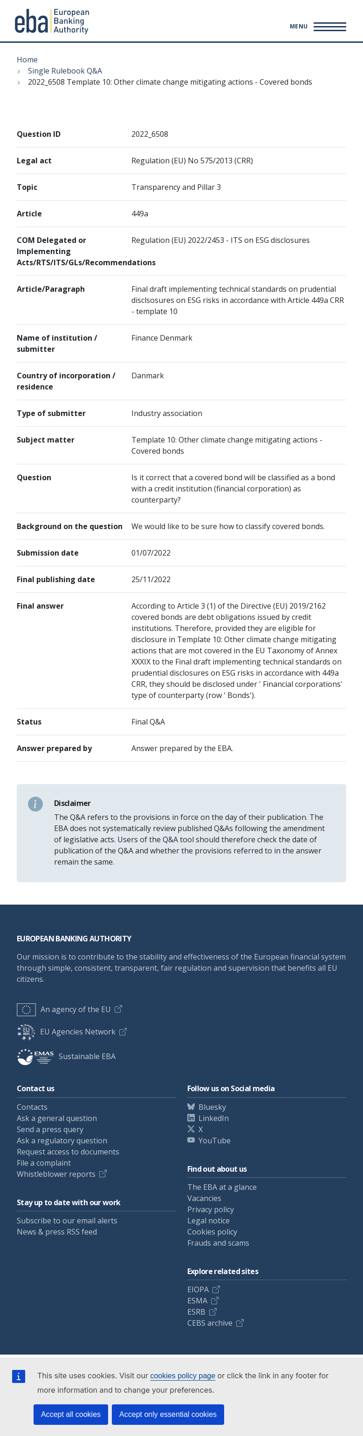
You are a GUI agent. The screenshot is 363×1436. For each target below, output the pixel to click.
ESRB (196, 1312)
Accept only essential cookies (168, 1414)
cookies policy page (182, 1376)
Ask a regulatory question (62, 1140)
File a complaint (44, 1163)
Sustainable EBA (66, 1056)
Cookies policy (212, 1232)
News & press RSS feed (57, 1232)
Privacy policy (210, 1209)
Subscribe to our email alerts (67, 1220)
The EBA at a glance (222, 1187)
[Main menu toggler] (316, 26)
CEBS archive (210, 1323)
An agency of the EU (64, 1009)
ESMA (197, 1300)
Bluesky (212, 1107)
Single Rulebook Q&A (65, 71)
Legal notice (208, 1220)
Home (27, 59)
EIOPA (198, 1289)
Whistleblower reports (56, 1174)
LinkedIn (214, 1118)
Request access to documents (68, 1152)
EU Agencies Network (66, 1032)
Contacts (32, 1107)
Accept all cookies (71, 1414)
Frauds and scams (218, 1243)
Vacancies (204, 1198)
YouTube (215, 1140)
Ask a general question (57, 1118)
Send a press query (50, 1129)
